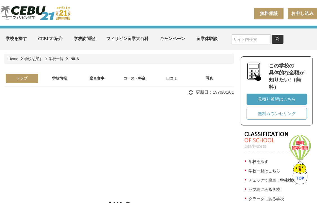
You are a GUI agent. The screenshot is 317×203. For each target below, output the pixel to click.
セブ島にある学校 (264, 189)
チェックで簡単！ (272, 180)
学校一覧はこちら (264, 171)
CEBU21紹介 (50, 38)
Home (13, 59)
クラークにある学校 (266, 199)
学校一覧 (56, 59)
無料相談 (269, 13)
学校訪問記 (84, 38)
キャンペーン (172, 38)
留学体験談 (207, 38)
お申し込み (302, 13)
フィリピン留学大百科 (127, 38)
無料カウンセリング (277, 113)
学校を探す (16, 38)
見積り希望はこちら (277, 99)
